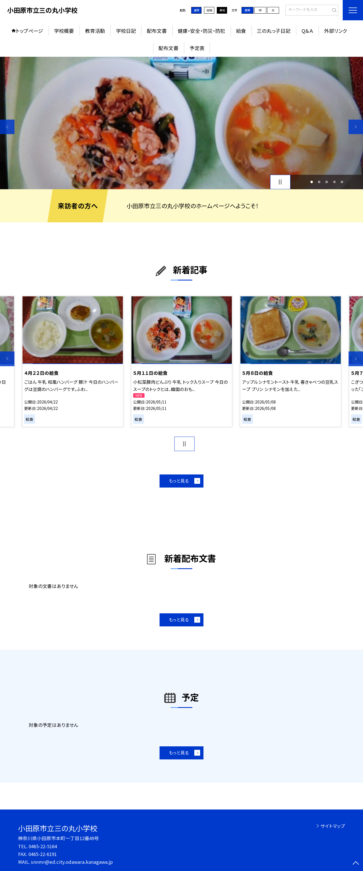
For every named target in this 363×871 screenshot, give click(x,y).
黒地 (222, 10)
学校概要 (64, 30)
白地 (209, 10)
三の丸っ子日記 (273, 30)
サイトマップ (332, 826)
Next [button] (356, 127)
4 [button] (334, 181)
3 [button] (326, 181)
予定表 (197, 47)
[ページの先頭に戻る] (356, 864)
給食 (241, 30)
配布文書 (157, 30)
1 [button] (311, 181)
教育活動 (95, 30)
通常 (196, 10)
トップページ (29, 30)
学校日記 (126, 30)
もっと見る (179, 481)
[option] (181, 123)
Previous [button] (7, 127)
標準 (247, 10)
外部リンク (335, 30)
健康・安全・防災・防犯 (201, 30)
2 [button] (319, 181)
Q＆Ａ (307, 30)
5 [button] (341, 181)
